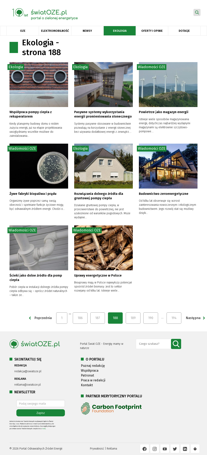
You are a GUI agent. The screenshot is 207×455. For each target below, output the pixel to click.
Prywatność (97, 448)
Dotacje (184, 31)
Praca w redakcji (93, 380)
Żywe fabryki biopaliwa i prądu (33, 194)
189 (133, 318)
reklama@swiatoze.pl (27, 384)
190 (150, 318)
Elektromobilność (55, 31)
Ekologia (120, 31)
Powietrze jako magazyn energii (163, 112)
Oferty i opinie (152, 31)
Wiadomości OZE (151, 67)
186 (80, 318)
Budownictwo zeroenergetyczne (163, 194)
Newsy (87, 31)
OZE (22, 31)
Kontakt (87, 385)
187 (97, 318)
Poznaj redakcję (93, 366)
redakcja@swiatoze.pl (27, 371)
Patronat (87, 375)
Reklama (112, 448)
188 (115, 318)
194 (173, 318)
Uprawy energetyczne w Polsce (98, 275)
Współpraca (89, 370)
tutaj (44, 429)
